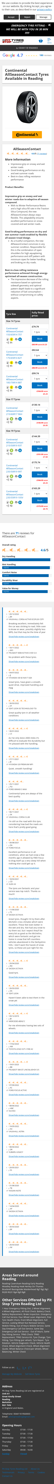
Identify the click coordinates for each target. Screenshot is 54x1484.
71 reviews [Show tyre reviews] (41, 153)
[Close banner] (50, 25)
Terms (31, 1472)
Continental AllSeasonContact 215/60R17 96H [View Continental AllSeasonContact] (14, 411)
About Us (35, 1468)
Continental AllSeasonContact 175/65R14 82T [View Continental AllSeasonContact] (14, 354)
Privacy (21, 1472)
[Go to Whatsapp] (30, 1367)
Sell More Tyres (32, 1374)
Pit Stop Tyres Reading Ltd (14, 1468)
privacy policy (44, 9)
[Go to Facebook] (18, 1367)
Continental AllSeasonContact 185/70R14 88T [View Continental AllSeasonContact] (14, 379)
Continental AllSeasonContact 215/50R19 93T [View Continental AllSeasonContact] (14, 442)
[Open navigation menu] (49, 40)
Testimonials (8, 1472)
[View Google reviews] (27, 55)
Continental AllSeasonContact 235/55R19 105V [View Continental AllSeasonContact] (14, 494)
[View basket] (40, 40)
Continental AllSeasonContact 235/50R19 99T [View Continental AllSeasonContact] (14, 468)
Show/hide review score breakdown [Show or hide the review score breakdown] (24, 636)
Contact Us (7, 1476)
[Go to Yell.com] (24, 1367)
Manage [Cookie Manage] (43, 17)
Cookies (41, 1472)
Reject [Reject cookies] (27, 17)
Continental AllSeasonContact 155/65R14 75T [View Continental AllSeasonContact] (14, 331)
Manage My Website (12, 1374)
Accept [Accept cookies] (11, 17)
